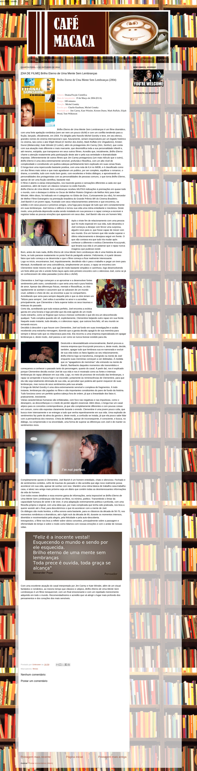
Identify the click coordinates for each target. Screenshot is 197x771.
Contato (162, 60)
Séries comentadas (77, 60)
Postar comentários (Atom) (41, 763)
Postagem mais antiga (112, 756)
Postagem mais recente (36, 756)
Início (33, 60)
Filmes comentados (103, 60)
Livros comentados (51, 60)
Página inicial (74, 756)
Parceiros (147, 60)
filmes (35, 669)
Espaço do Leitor (128, 60)
